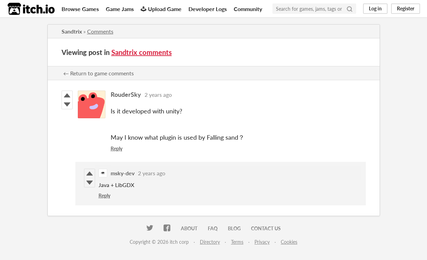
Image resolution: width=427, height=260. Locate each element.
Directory (210, 242)
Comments (100, 31)
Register (405, 8)
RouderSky (126, 94)
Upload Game (161, 9)
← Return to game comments (98, 73)
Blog (234, 228)
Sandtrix (72, 31)
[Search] (349, 8)
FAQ (212, 228)
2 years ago (158, 94)
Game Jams (120, 9)
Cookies (289, 242)
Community (248, 9)
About (189, 228)
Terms (237, 242)
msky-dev (122, 173)
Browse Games (80, 9)
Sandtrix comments (141, 52)
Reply (116, 148)
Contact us (266, 228)
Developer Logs (207, 9)
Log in (375, 8)
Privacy (262, 242)
